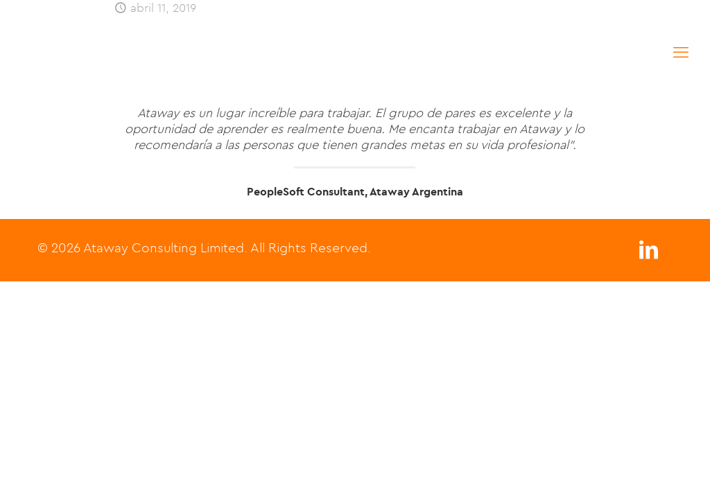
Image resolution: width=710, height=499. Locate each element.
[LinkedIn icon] (648, 253)
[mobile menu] (681, 52)
